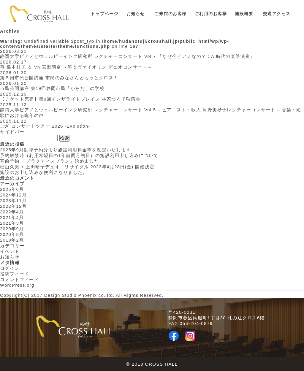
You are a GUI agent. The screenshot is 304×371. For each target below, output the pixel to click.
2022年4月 (12, 211)
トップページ (104, 14)
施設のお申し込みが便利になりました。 (44, 172)
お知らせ (135, 14)
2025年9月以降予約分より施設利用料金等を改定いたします (66, 149)
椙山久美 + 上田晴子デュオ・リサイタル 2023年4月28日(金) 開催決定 (78, 166)
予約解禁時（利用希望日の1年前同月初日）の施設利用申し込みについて (80, 155)
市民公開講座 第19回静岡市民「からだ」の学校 (52, 88)
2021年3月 (12, 223)
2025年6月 (12, 189)
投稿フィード (14, 273)
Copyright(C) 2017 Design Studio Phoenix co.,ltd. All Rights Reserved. (84, 295)
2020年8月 (12, 234)
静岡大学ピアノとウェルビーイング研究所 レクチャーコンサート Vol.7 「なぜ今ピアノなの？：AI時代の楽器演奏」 (128, 56)
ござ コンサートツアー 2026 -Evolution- (46, 126)
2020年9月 (12, 228)
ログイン (10, 268)
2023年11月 (13, 200)
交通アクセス (277, 14)
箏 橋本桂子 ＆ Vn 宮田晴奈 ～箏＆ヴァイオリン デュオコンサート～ (76, 66)
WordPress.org (17, 285)
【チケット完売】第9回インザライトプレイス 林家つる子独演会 (71, 99)
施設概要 (244, 14)
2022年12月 (13, 206)
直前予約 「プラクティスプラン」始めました (50, 161)
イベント (10, 251)
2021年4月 (12, 217)
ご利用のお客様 (211, 14)
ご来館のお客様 (170, 14)
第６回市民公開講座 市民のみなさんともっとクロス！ (59, 77)
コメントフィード (19, 279)
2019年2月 (12, 239)
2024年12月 (13, 194)
